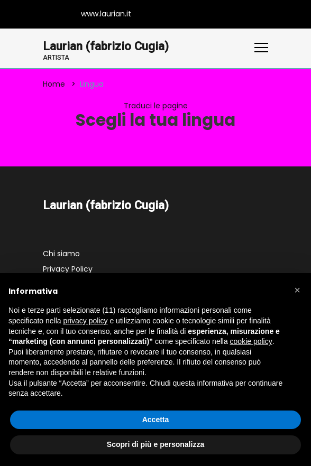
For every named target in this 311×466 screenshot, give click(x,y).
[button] (297, 290)
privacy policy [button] (85, 320)
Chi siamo (61, 253)
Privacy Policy (68, 269)
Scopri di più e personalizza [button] (155, 444)
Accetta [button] (155, 419)
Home (54, 84)
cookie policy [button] (251, 341)
